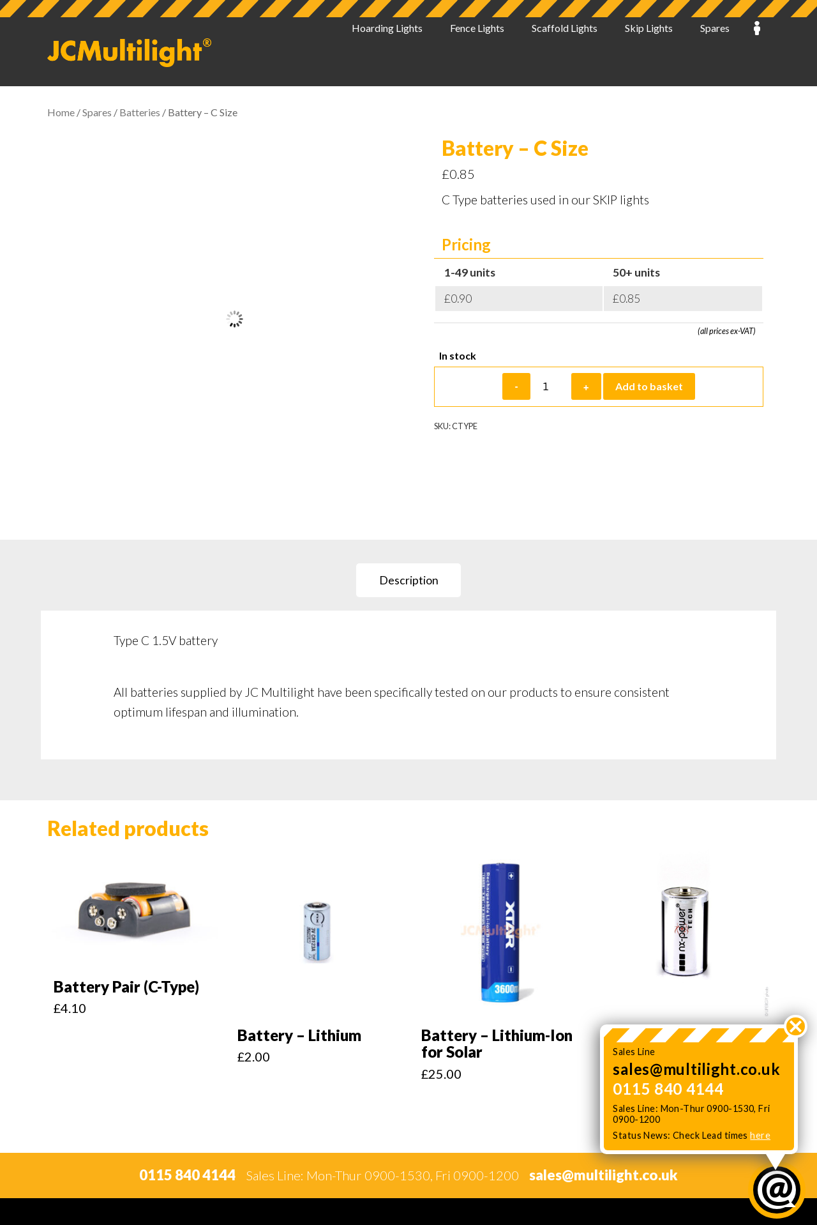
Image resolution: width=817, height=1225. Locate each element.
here (760, 1135)
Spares (715, 52)
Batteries (139, 112)
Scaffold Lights (564, 52)
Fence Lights (477, 52)
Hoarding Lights (387, 52)
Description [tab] (408, 580)
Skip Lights (649, 52)
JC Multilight (129, 52)
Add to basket (649, 386)
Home (61, 112)
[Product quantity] (550, 386)
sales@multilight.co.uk (696, 1069)
